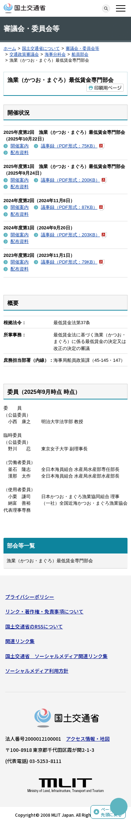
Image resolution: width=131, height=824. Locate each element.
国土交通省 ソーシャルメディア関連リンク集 (56, 656)
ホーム (9, 48)
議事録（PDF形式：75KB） (72, 145)
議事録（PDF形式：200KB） (74, 180)
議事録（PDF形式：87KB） (72, 207)
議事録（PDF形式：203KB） (74, 234)
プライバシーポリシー (29, 596)
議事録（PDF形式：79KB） (72, 262)
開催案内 (19, 145)
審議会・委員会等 (82, 48)
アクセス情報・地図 (88, 738)
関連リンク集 (20, 641)
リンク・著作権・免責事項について (44, 611)
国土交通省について (41, 48)
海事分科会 (55, 54)
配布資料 (19, 152)
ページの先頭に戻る (111, 812)
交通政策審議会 (24, 54)
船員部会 (80, 54)
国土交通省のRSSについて (34, 626)
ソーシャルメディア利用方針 (36, 670)
